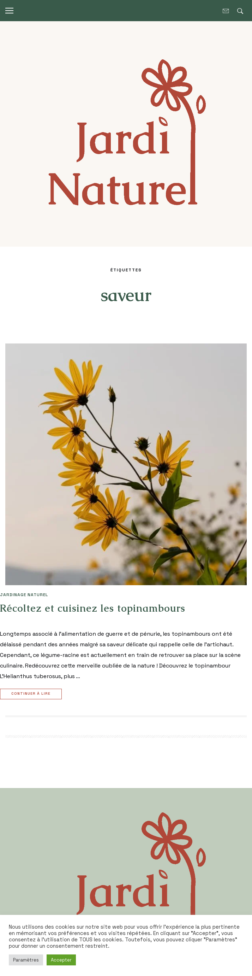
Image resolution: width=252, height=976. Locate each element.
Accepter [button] (61, 960)
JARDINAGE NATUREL (24, 595)
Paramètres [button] (26, 960)
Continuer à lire (31, 694)
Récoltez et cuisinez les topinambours (92, 608)
